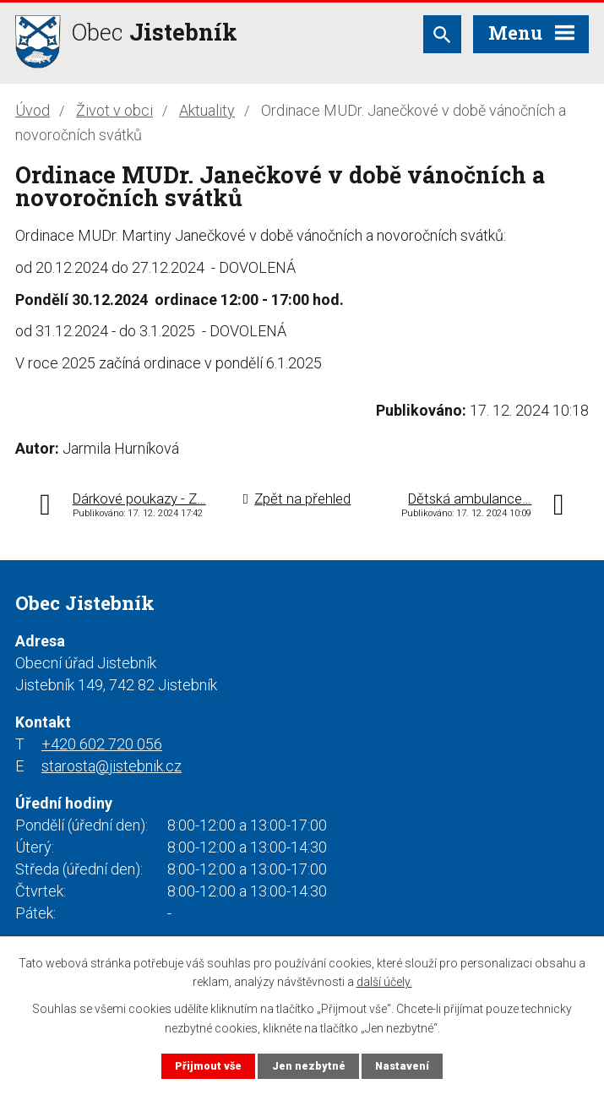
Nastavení (402, 1066)
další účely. (384, 982)
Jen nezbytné (309, 1066)
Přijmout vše (208, 1066)
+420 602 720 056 (101, 744)
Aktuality (207, 110)
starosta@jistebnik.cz (111, 766)
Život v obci (114, 110)
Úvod (32, 110)
